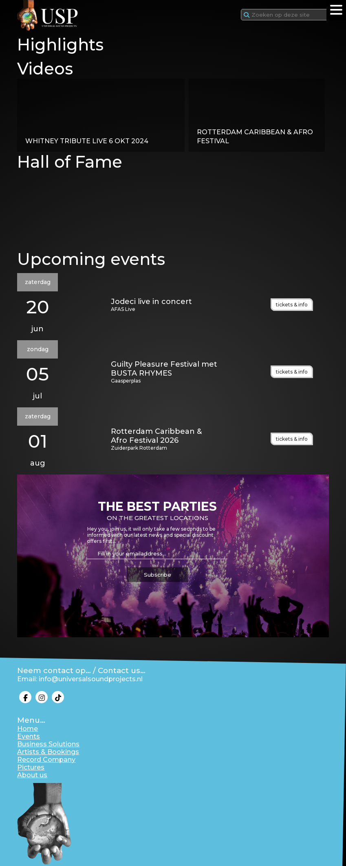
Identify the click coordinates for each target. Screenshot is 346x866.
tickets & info (292, 305)
